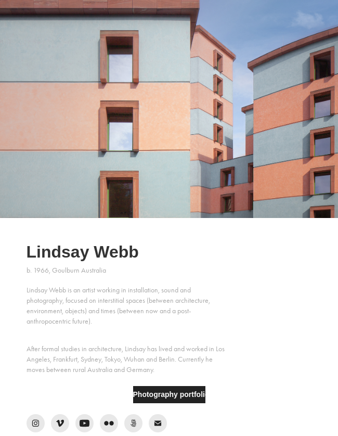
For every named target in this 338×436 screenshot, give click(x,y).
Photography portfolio (169, 394)
